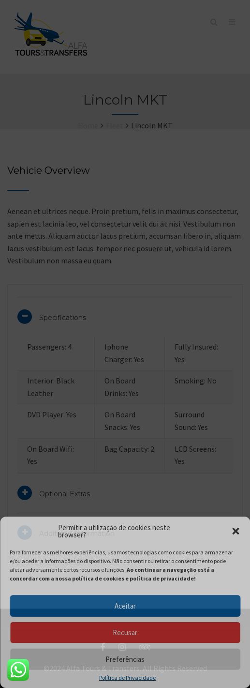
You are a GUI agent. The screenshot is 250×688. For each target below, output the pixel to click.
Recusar (125, 632)
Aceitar (125, 606)
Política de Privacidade (127, 678)
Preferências (125, 659)
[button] (235, 531)
